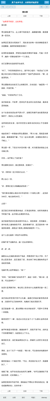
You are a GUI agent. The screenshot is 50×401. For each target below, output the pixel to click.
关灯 (47, 7)
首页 (4, 397)
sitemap (44, 397)
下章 (41, 16)
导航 (46, 2)
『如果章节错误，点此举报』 (12, 22)
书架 (3, 2)
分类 (14, 397)
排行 (23, 397)
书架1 (33, 397)
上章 (9, 16)
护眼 (41, 7)
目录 (24, 16)
